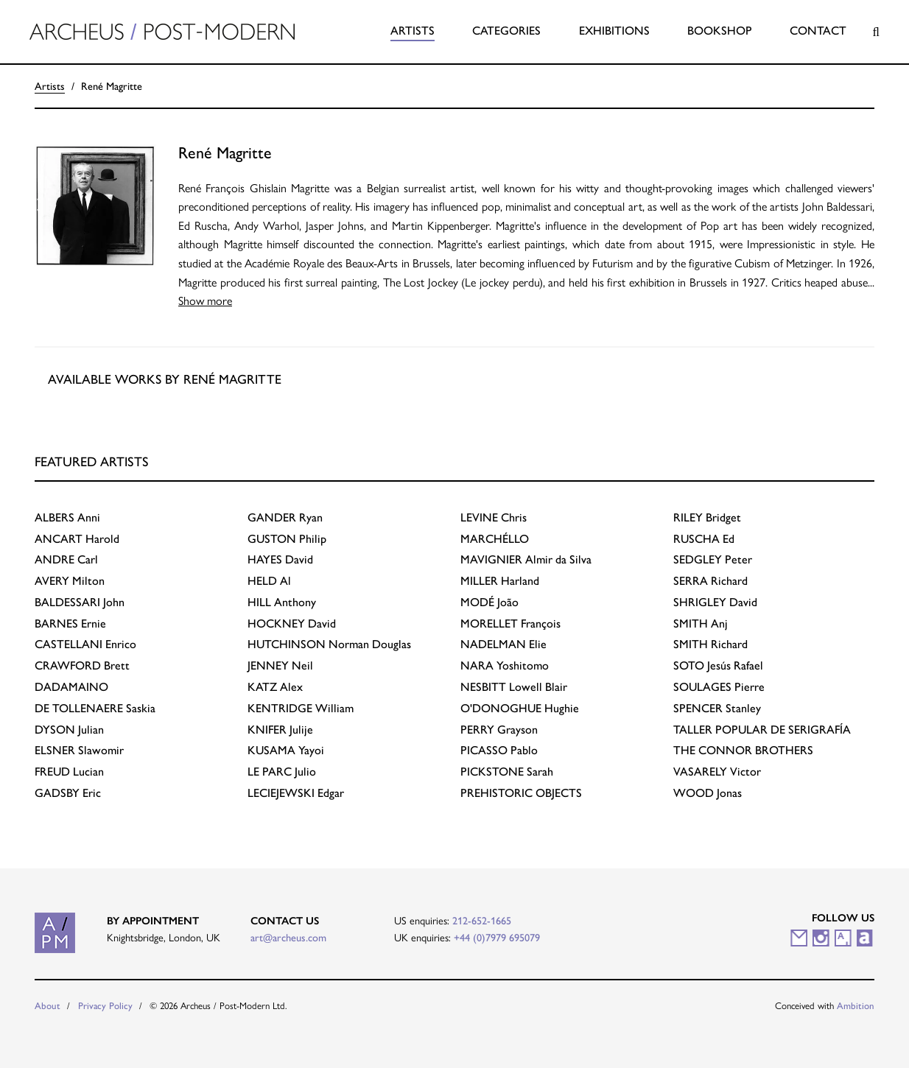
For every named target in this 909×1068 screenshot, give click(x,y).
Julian (69, 730)
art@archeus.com (288, 937)
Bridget (707, 517)
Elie (503, 644)
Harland (499, 581)
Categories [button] (506, 31)
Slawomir (79, 750)
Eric (68, 793)
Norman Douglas (329, 644)
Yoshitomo (504, 665)
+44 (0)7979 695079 (497, 937)
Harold (77, 539)
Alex (275, 687)
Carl (66, 559)
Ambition (855, 1005)
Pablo (499, 750)
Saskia (95, 708)
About (47, 1005)
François (510, 623)
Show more (205, 301)
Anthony (282, 602)
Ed (703, 539)
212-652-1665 (481, 920)
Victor (717, 772)
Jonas (707, 793)
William (301, 708)
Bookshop (719, 31)
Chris (493, 517)
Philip (287, 539)
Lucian (69, 772)
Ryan (285, 517)
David (280, 559)
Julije (280, 730)
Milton (70, 581)
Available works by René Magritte (164, 379)
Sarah (506, 772)
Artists (412, 31)
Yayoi (286, 750)
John (79, 602)
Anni (67, 517)
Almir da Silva (526, 559)
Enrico (85, 644)
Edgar (296, 793)
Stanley (717, 708)
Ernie (70, 623)
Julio (282, 772)
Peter (712, 559)
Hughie (519, 708)
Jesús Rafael (718, 665)
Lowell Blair (513, 687)
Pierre (719, 687)
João (489, 602)
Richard (710, 581)
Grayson (499, 730)
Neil (280, 665)
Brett (82, 665)
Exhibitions (614, 31)
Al (269, 581)
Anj (700, 623)
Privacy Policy (105, 1005)
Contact (818, 31)
